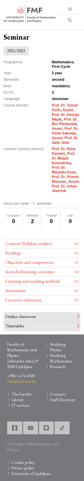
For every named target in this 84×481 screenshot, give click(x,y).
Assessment (15, 290)
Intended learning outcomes (29, 272)
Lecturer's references (23, 300)
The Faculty (21, 394)
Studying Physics (58, 347)
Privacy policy (22, 468)
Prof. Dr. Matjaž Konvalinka (63, 158)
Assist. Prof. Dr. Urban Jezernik (66, 186)
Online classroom (20, 316)
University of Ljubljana (31, 473)
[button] (69, 9)
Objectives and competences (29, 262)
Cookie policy (23, 462)
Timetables (14, 326)
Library (17, 399)
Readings (13, 253)
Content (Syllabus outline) (28, 243)
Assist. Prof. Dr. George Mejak (65, 114)
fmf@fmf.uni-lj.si (22, 381)
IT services (20, 405)
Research (57, 366)
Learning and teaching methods (32, 281)
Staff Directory (62, 399)
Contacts (58, 394)
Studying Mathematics (61, 358)
